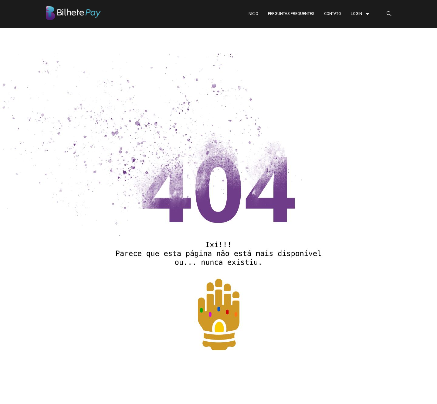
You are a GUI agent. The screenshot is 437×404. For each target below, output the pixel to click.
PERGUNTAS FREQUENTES (291, 13)
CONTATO (332, 13)
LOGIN (360, 13)
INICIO (253, 13)
